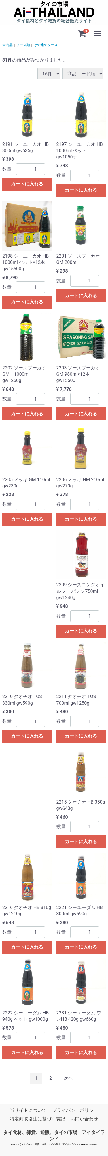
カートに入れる (27, 184)
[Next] (68, 1078)
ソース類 (23, 45)
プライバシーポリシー (75, 1110)
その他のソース (45, 45)
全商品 (7, 45)
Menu (98, 31)
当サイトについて (28, 1110)
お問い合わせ (84, 1119)
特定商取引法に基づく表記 (37, 1119)
